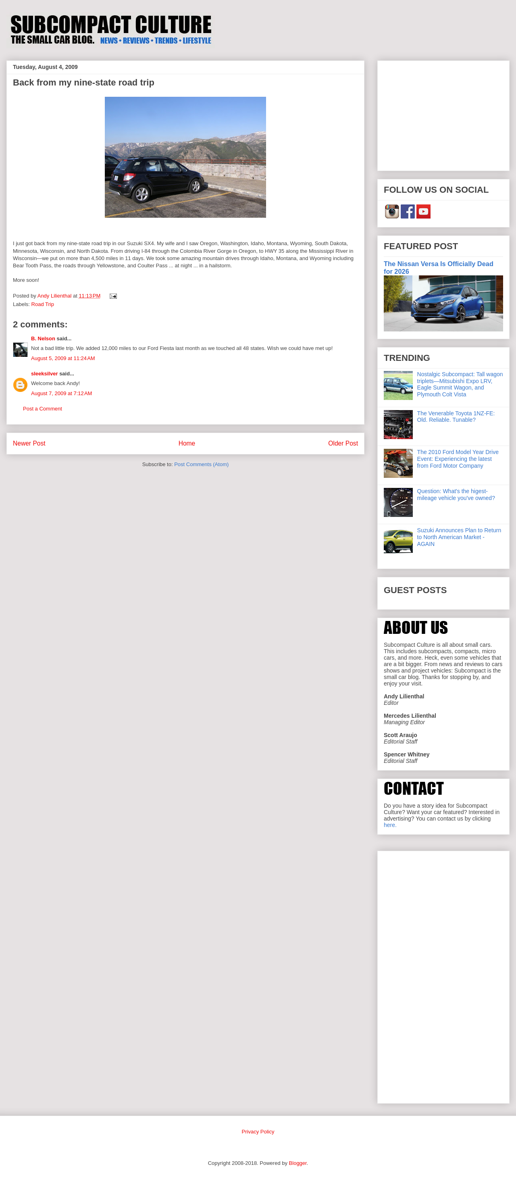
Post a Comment (42, 409)
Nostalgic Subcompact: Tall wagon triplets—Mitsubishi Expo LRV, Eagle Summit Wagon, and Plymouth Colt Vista (460, 384)
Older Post (343, 443)
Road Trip (42, 304)
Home (187, 443)
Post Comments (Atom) (201, 464)
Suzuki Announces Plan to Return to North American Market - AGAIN (459, 537)
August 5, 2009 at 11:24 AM (63, 358)
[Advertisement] (443, 114)
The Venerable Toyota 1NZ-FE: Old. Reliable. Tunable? (456, 416)
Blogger (298, 1163)
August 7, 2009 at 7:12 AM (61, 393)
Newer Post (29, 443)
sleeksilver (44, 374)
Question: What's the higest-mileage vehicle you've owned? (456, 494)
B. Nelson (43, 338)
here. (390, 825)
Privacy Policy (258, 1132)
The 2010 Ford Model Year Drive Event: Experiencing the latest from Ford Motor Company (458, 459)
